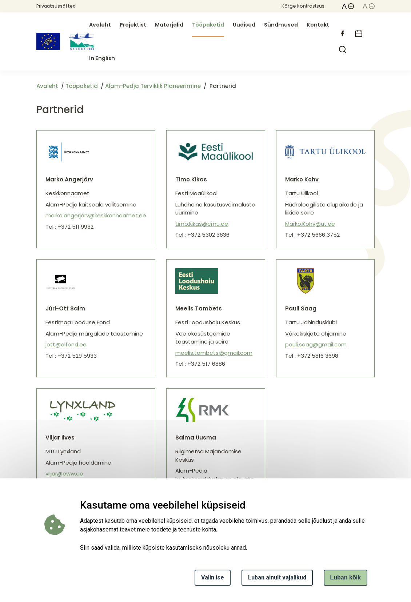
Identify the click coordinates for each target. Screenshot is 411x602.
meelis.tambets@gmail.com (213, 353)
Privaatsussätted (56, 6)
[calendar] (358, 33)
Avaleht (100, 24)
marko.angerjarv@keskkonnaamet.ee (95, 215)
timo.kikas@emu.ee (201, 224)
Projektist (133, 24)
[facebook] (342, 33)
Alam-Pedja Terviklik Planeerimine (153, 86)
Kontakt (318, 24)
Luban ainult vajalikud (277, 577)
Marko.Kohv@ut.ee (310, 224)
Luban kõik (345, 577)
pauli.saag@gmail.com (316, 344)
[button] (348, 6)
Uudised (244, 24)
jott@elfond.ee (66, 344)
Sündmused (281, 24)
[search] (342, 49)
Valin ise (212, 577)
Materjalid (169, 24)
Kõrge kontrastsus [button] (303, 6)
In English (102, 58)
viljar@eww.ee (64, 473)
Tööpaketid (208, 24)
